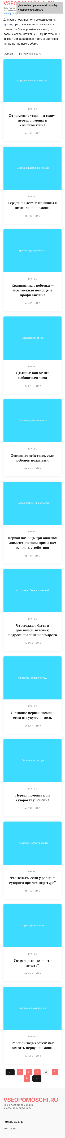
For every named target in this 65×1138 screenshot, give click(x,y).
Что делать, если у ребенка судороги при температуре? (32, 880)
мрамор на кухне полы (14, 14)
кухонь (7, 24)
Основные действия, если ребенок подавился (32, 457)
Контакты (9, 1128)
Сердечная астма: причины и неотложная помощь (32, 205)
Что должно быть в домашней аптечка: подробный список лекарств (32, 630)
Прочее (32, 109)
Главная (8, 53)
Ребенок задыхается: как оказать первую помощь (32, 1045)
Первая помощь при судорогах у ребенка (32, 797)
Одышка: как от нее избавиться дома (32, 375)
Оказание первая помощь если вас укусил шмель (32, 715)
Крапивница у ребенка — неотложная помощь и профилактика (32, 290)
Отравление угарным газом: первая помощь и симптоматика (33, 120)
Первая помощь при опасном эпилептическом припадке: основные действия (32, 542)
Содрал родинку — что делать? (32, 962)
